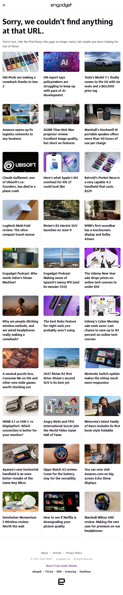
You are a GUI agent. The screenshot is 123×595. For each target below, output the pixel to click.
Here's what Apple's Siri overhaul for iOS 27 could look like (61, 182)
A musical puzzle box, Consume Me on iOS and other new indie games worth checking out (20, 380)
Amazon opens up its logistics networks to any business (18, 134)
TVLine (49, 571)
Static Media (46, 559)
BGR (59, 571)
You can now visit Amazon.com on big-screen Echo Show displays (100, 476)
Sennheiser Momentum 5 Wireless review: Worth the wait (19, 522)
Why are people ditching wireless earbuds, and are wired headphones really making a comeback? (20, 330)
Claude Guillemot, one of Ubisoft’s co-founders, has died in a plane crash (19, 184)
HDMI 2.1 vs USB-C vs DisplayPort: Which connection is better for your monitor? (20, 428)
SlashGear (85, 571)
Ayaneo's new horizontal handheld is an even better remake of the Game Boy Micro (20, 476)
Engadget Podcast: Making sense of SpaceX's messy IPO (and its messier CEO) (61, 280)
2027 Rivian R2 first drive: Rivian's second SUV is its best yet (59, 378)
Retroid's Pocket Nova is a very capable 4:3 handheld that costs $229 (102, 184)
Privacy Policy (74, 553)
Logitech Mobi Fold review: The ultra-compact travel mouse (19, 230)
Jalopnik (37, 571)
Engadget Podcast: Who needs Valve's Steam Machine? (20, 278)
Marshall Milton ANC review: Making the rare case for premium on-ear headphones (102, 524)
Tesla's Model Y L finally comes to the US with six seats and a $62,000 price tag (102, 84)
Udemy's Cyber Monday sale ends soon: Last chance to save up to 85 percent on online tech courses (102, 330)
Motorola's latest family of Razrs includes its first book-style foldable (102, 426)
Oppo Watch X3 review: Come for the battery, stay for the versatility (60, 474)
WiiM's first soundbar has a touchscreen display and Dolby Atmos (100, 232)
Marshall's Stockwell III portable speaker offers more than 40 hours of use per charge (102, 136)
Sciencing (70, 571)
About (44, 553)
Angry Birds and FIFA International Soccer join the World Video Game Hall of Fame (61, 428)
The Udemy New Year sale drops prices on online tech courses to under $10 (101, 280)
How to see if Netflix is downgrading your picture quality (60, 522)
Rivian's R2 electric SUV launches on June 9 (60, 228)
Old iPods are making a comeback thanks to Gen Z (20, 82)
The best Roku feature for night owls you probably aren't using (60, 326)
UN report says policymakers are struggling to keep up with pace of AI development (59, 86)
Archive (57, 553)
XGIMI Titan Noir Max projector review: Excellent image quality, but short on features (61, 136)
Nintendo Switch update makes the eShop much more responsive (102, 378)
